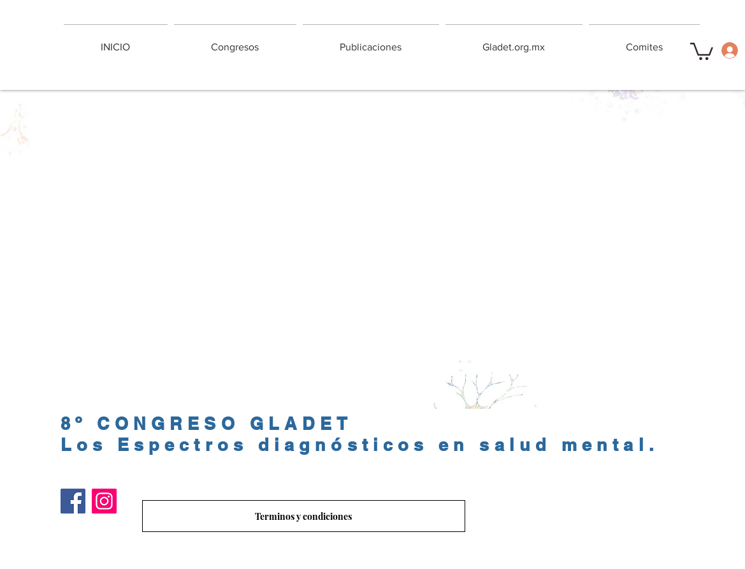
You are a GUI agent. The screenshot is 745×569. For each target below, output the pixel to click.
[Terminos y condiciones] (303, 516)
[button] (701, 50)
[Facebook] (73, 501)
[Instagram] (104, 501)
